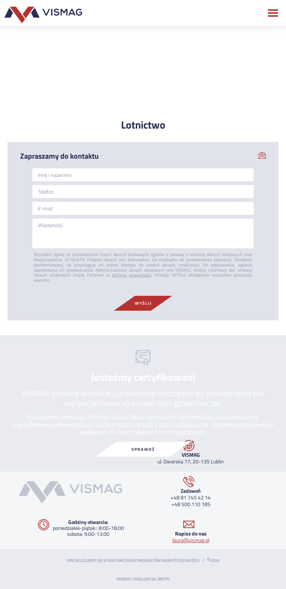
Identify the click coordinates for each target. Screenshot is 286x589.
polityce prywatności (132, 274)
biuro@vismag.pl (190, 540)
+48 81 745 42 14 (191, 497)
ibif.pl (164, 579)
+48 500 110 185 (190, 504)
